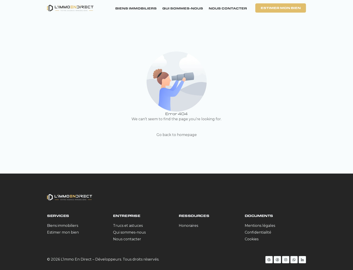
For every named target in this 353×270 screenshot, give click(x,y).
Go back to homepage (176, 135)
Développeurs (108, 259)
